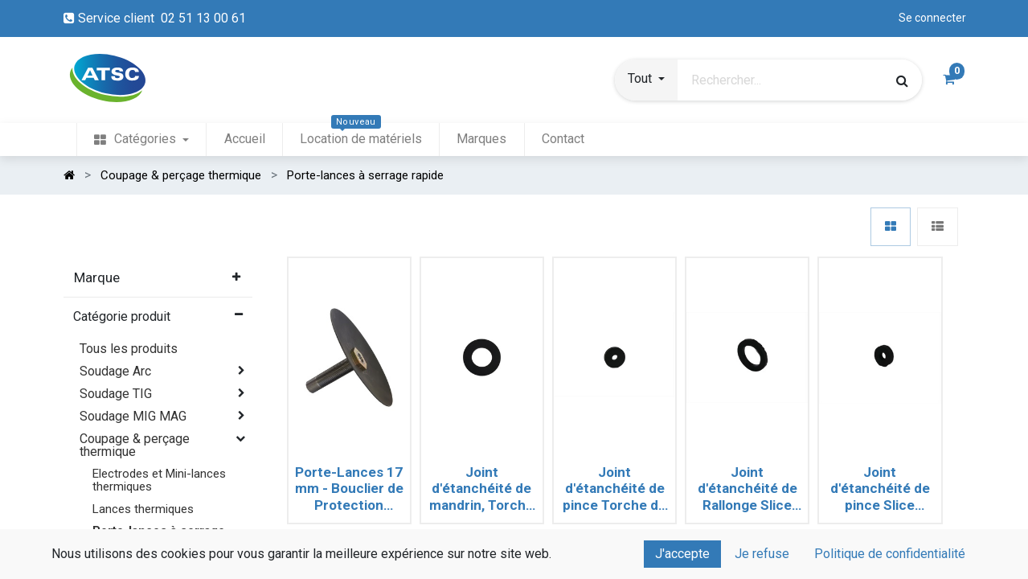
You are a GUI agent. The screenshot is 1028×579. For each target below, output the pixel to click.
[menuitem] (141, 139)
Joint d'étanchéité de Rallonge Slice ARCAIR (747, 489)
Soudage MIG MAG (133, 416)
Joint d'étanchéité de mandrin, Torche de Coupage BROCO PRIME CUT (481, 489)
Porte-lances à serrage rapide (158, 537)
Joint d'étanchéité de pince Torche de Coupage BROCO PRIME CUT (614, 489)
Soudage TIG (116, 393)
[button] (646, 80)
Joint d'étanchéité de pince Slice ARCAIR (880, 489)
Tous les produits (129, 348)
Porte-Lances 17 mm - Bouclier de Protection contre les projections (349, 489)
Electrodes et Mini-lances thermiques (159, 479)
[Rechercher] (902, 80)
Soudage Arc (115, 371)
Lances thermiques (143, 509)
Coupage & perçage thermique (135, 445)
